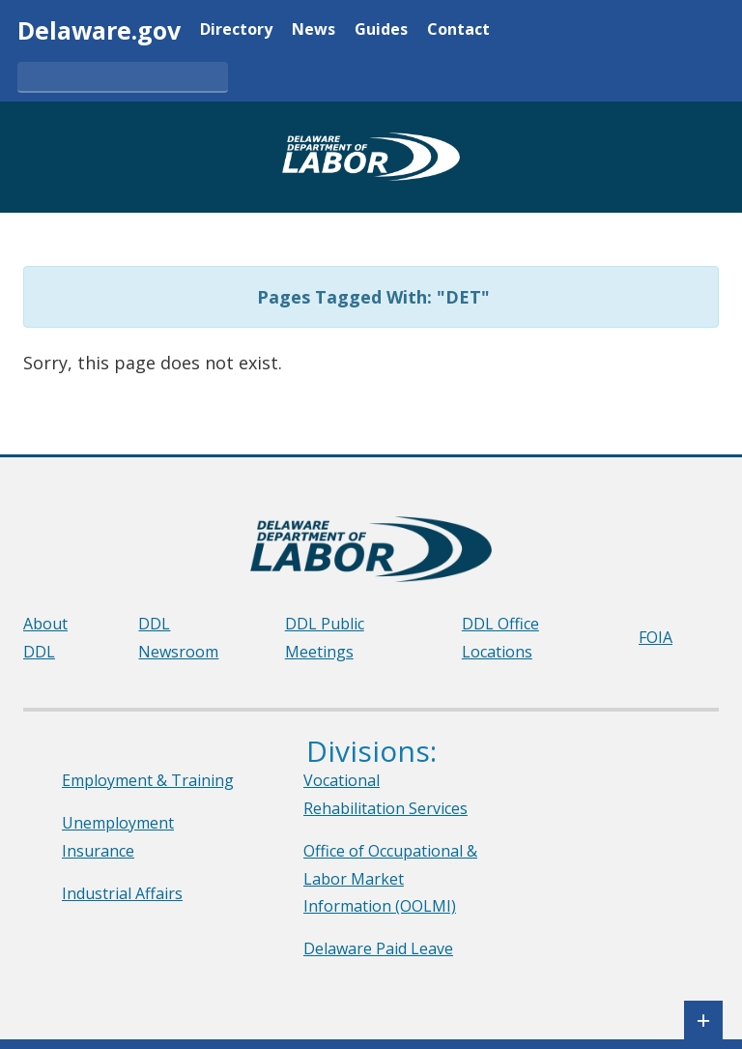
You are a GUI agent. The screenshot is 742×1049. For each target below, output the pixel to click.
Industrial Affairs (122, 893)
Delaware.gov (99, 30)
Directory (236, 30)
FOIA (655, 637)
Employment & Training (148, 780)
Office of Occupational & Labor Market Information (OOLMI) (390, 879)
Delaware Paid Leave (378, 948)
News (313, 30)
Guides (381, 30)
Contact (458, 30)
